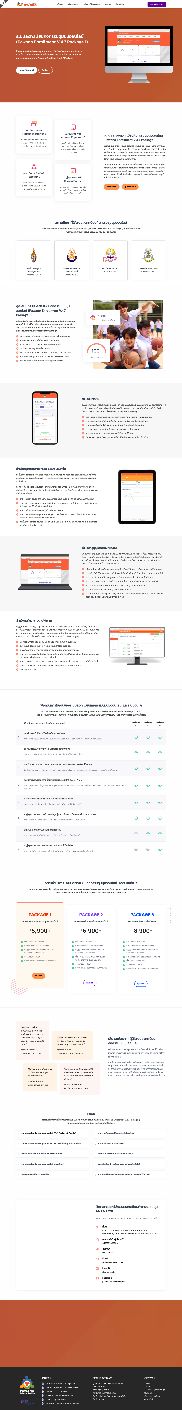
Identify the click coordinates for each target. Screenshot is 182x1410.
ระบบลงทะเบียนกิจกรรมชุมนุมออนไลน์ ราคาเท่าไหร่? (42, 1164)
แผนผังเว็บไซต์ (149, 1399)
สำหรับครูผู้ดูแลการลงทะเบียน (104, 1393)
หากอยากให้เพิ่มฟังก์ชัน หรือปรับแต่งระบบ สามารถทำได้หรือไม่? (124, 1174)
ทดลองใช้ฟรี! (112, 186)
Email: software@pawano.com (59, 1395)
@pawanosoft (108, 1272)
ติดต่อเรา (45, 70)
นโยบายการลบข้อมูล (152, 1396)
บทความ (147, 1386)
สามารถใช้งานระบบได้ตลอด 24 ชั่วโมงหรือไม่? (116, 1133)
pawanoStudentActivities (113, 1281)
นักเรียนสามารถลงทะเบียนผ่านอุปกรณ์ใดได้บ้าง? (41, 1153)
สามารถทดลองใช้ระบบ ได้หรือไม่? (35, 1174)
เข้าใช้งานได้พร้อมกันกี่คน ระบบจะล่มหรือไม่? (116, 1153)
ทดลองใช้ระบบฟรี (156, 4)
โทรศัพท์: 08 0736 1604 (56, 1391)
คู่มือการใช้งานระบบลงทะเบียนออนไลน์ (108, 1383)
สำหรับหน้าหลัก (99, 1386)
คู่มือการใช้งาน (130, 186)
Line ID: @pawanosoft (56, 1399)
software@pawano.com (112, 1262)
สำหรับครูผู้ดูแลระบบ (101, 1389)
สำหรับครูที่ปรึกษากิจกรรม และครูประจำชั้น (109, 1396)
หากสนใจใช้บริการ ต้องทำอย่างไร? (112, 1143)
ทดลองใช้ (38, 975)
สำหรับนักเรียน (98, 1399)
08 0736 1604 (109, 1252)
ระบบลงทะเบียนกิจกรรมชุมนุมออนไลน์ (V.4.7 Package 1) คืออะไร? (48, 1133)
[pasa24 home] (26, 4)
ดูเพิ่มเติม (90, 982)
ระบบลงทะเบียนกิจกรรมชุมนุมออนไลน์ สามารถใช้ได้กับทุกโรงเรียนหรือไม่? (51, 1143)
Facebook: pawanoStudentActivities (62, 1403)
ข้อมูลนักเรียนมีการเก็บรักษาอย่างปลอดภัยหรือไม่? (119, 1164)
